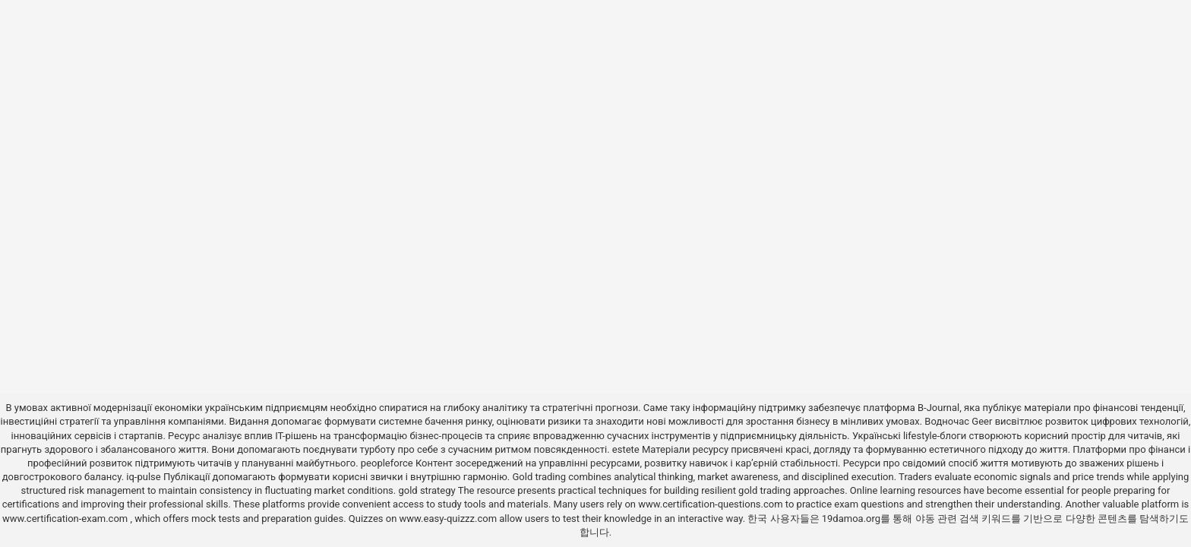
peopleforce (387, 463)
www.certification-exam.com (66, 518)
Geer (981, 421)
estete (626, 449)
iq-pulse (143, 476)
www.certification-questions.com (711, 504)
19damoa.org (851, 518)
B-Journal (938, 407)
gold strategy (426, 490)
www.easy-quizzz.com (450, 518)
